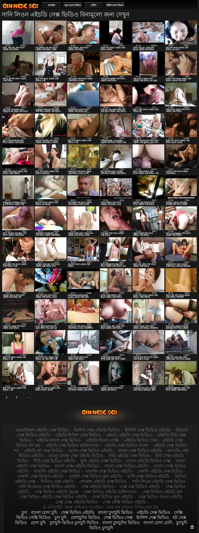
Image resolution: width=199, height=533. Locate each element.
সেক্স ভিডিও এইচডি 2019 (56, 491)
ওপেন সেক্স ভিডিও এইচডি (90, 450)
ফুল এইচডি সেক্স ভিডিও (100, 460)
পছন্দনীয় (193, 5)
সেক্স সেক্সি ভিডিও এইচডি (124, 502)
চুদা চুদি (60, 517)
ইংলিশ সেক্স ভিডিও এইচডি (147, 430)
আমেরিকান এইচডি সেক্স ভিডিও (42, 430)
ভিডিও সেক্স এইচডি (57, 481)
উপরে (192, 527)
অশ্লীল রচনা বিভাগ (115, 5)
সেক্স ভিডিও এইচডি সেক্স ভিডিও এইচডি (53, 496)
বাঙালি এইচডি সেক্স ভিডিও (57, 471)
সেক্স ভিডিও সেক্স (118, 517)
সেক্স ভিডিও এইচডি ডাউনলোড (110, 491)
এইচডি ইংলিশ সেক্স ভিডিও (78, 435)
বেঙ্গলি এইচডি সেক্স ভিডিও (160, 471)
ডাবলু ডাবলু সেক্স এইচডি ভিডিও (75, 455)
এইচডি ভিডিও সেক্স (140, 440)
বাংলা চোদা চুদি (44, 512)
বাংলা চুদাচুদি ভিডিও (115, 512)
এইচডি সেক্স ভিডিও (20, 6)
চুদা (24, 512)
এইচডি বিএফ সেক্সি (102, 440)
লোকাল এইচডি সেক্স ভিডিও (103, 481)
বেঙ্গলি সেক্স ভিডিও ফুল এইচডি (95, 476)
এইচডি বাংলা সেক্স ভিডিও (59, 440)
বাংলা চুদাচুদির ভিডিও (120, 522)
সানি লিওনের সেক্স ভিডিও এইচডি (47, 486)
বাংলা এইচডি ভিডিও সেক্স (148, 460)
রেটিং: (94, 5)
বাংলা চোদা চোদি (157, 522)
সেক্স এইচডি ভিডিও (97, 486)
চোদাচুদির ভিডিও (85, 517)
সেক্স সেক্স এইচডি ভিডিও (76, 502)
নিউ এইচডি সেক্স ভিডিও (129, 455)
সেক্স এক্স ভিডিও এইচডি (139, 486)
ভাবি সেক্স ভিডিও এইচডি (148, 476)
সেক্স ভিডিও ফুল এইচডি (112, 496)
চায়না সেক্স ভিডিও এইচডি (140, 450)
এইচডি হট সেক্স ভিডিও (43, 450)
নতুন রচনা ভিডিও (72, 5)
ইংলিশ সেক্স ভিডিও (153, 517)
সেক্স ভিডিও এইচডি (77, 512)
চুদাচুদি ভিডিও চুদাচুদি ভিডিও (74, 522)
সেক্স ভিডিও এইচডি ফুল (162, 491)
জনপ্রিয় (51, 5)
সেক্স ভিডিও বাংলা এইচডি (160, 496)
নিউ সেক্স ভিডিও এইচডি (54, 460)
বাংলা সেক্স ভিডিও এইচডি (126, 466)
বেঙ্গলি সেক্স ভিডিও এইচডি (40, 476)
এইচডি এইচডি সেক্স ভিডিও (129, 435)
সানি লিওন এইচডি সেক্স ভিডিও (158, 481)
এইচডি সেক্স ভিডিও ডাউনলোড (72, 445)
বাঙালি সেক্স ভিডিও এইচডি (109, 471)
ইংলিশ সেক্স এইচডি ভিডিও (96, 430)
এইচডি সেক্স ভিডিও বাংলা (126, 445)
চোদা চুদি (38, 522)
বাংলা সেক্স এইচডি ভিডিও (77, 466)
